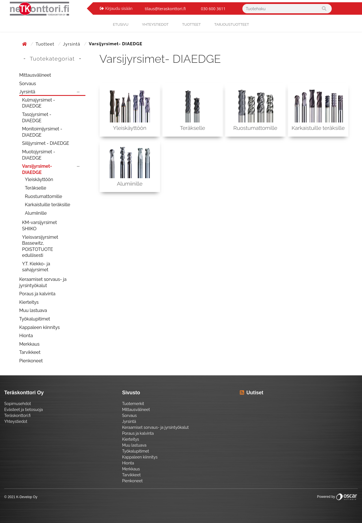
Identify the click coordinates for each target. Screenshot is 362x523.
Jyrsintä (72, 44)
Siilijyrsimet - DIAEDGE (45, 143)
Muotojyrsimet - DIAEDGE (38, 155)
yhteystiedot (155, 24)
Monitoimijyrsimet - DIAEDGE (42, 132)
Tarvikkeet (29, 352)
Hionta (26, 335)
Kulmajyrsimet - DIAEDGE (38, 103)
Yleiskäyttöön (39, 179)
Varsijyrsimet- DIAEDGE (37, 169)
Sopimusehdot (17, 403)
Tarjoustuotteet (231, 24)
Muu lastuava (33, 310)
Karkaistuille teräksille (47, 204)
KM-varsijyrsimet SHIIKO (39, 225)
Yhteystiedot (15, 421)
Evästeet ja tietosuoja (23, 409)
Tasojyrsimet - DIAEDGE (36, 117)
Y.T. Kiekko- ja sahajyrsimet (36, 267)
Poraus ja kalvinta (37, 293)
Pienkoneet (31, 360)
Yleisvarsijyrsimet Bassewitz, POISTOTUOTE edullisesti (40, 246)
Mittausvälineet (35, 75)
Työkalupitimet (34, 319)
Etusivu (120, 24)
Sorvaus (27, 83)
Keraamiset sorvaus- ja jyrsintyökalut (42, 282)
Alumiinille (36, 213)
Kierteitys (28, 302)
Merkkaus (29, 344)
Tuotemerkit (133, 403)
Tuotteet (191, 24)
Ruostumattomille (43, 196)
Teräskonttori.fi (17, 415)
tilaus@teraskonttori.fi (165, 8)
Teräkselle (35, 188)
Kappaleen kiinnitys (39, 327)
